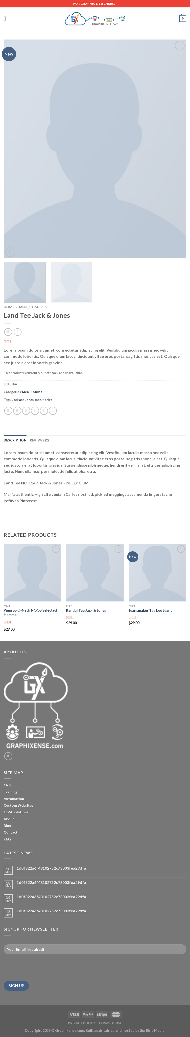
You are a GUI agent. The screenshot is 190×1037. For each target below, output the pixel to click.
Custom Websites (18, 805)
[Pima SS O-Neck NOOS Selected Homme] (32, 572)
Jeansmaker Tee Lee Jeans (150, 610)
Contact (11, 832)
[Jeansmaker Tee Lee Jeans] (157, 572)
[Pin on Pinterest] (44, 411)
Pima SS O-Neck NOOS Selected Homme (30, 612)
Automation (14, 799)
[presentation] (41, 967)
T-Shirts (39, 307)
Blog (7, 825)
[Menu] (7, 18)
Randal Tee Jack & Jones (86, 610)
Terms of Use (110, 1023)
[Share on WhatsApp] (8, 411)
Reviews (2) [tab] (39, 440)
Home (9, 307)
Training (10, 792)
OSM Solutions (16, 812)
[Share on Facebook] (17, 411)
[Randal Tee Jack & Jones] (95, 572)
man (38, 400)
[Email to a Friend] (35, 411)
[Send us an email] (8, 756)
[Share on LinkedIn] (53, 411)
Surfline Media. (152, 1030)
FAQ (7, 839)
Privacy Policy (81, 1023)
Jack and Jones (23, 400)
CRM (8, 785)
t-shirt (47, 400)
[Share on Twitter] (26, 411)
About (9, 819)
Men (23, 307)
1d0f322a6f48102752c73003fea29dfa (51, 868)
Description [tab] (15, 440)
